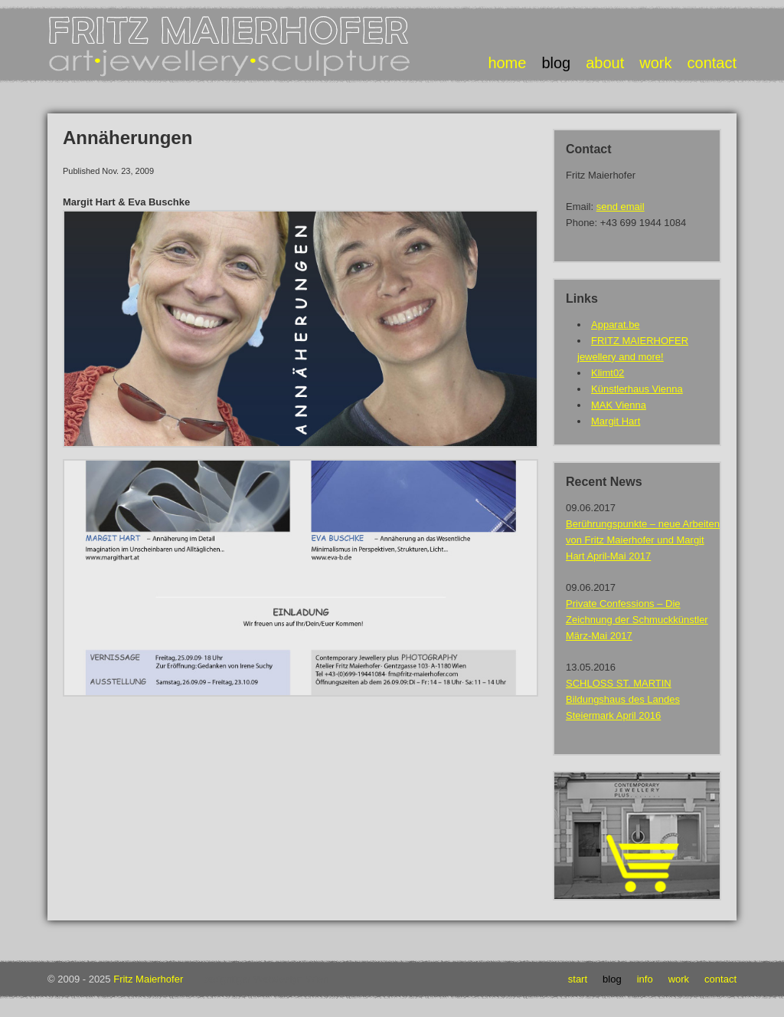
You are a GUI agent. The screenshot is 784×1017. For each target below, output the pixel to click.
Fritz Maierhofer (148, 979)
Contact (720, 979)
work (655, 62)
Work (678, 979)
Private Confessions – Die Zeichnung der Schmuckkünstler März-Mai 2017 (637, 619)
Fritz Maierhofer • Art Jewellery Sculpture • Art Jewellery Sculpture (231, 46)
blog (555, 62)
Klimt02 (607, 373)
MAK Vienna (618, 405)
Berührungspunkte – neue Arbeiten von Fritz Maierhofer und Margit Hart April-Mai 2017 (643, 540)
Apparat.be (615, 324)
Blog (612, 979)
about (605, 62)
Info (645, 979)
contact (712, 62)
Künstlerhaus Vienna (637, 389)
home (507, 62)
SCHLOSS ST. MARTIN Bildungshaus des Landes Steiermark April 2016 (623, 699)
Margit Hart (615, 421)
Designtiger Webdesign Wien (264, 979)
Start (577, 979)
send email (620, 206)
